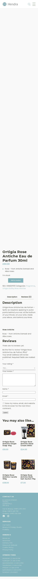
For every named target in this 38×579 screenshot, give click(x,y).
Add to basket (16, 280)
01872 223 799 (13, 513)
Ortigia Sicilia (8, 288)
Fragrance (30, 286)
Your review (8, 371)
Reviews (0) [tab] (26, 297)
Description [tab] (12, 297)
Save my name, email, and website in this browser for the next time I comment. (19, 408)
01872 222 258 (15, 516)
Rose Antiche (20, 288)
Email (5, 398)
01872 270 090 (20, 511)
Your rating (8, 364)
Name (6, 391)
